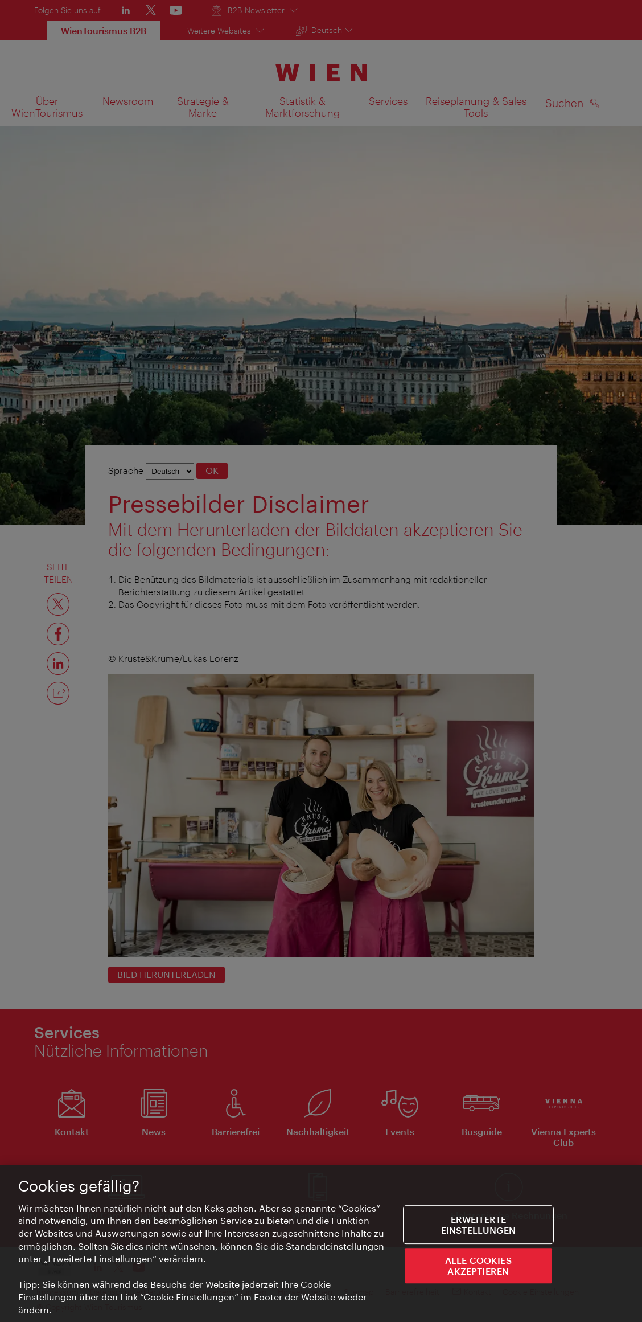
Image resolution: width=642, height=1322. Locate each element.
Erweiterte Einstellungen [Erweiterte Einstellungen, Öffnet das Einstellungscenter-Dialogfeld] (478, 1227)
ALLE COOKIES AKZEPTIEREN (478, 1268)
